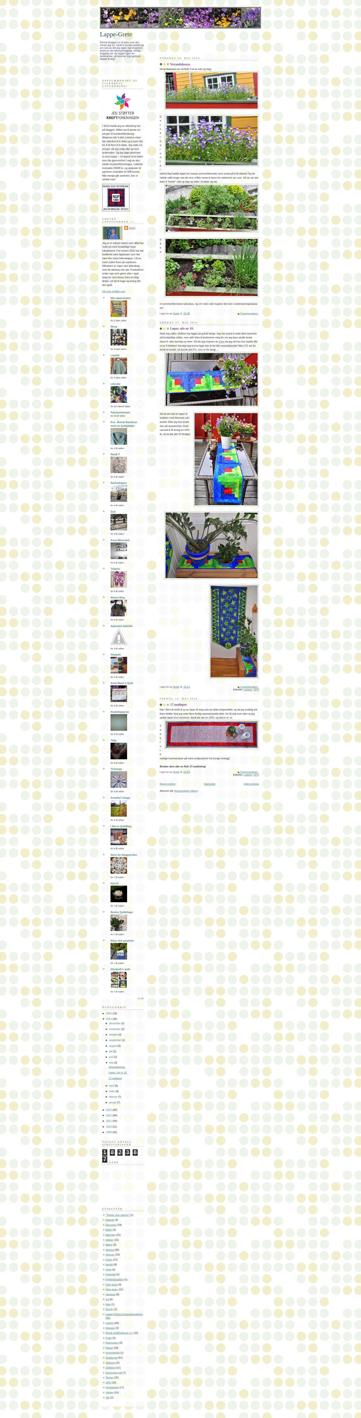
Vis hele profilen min (113, 291)
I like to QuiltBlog (121, 826)
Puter (109, 1338)
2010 (109, 1126)
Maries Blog (118, 597)
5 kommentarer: (249, 313)
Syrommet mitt (114, 1372)
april (112, 1085)
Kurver (109, 1309)
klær (108, 1304)
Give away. (112, 1289)
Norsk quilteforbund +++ (119, 1332)
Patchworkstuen (120, 412)
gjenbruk (110, 1294)
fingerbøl (111, 1274)
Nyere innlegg (167, 784)
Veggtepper (112, 1387)
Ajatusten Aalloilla (121, 626)
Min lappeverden (121, 298)
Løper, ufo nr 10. (182, 328)
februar (113, 1096)
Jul (107, 1299)
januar (113, 1102)
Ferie (108, 1269)
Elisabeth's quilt (120, 969)
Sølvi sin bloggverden (124, 854)
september (115, 1040)
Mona (114, 326)
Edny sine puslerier (122, 940)
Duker (109, 1259)
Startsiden (209, 784)
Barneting (111, 1225)
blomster (110, 1234)
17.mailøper (178, 704)
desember (115, 1023)
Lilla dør (115, 384)
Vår (108, 1397)
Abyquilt (116, 654)
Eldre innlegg (251, 784)
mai (111, 1062)
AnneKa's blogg (120, 797)
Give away (112, 1284)
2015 (109, 1013)
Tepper (110, 1377)
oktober (113, 1034)
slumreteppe (113, 1352)
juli (111, 1051)
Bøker (109, 1244)
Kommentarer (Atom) (186, 790)
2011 (109, 1120)
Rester (109, 1347)
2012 (109, 1115)
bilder (109, 1229)
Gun (113, 511)
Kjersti (114, 883)
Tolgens (115, 568)
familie (109, 1264)
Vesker (110, 1392)
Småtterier (111, 1357)
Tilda (113, 740)
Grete (132, 227)
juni (111, 1057)
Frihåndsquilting (115, 1279)
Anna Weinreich (120, 540)
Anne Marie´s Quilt (122, 683)
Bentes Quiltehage (122, 912)
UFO (256, 689)
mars (112, 1091)
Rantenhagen (119, 482)
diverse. (110, 1254)
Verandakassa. (180, 64)
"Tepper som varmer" (117, 1215)
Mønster (110, 1328)
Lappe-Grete (116, 34)
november (115, 1029)
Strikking (110, 1367)
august (113, 1045)
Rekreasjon (112, 1342)
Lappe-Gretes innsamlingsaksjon (124, 1314)
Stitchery (111, 1362)
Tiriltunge (116, 769)
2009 (109, 1132)
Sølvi (222, 341)
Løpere (248, 689)
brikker (109, 1239)
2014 (109, 1019)
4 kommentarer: (249, 686)
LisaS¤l (115, 355)
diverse (110, 1249)
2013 (109, 1109)
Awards (110, 1219)
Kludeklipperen (120, 711)
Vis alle (141, 999)
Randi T (115, 454)
